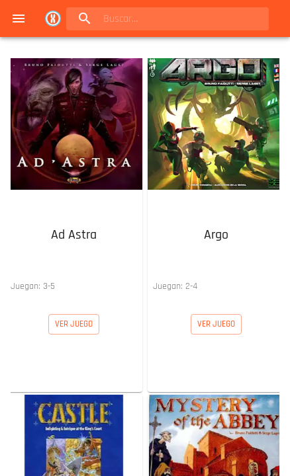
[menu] (18, 18)
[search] (150, 18)
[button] (73, 175)
